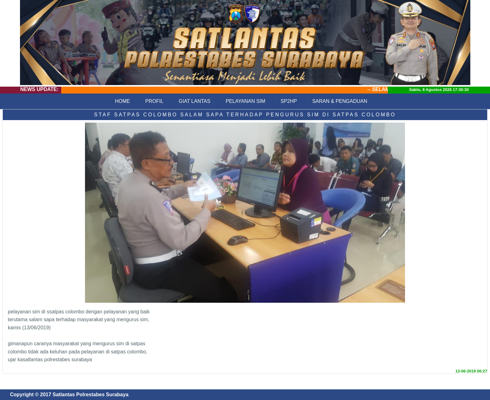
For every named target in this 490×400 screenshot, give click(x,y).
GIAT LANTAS (194, 101)
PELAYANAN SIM (245, 101)
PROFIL (154, 101)
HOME (122, 101)
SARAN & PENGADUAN (339, 101)
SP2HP (289, 101)
